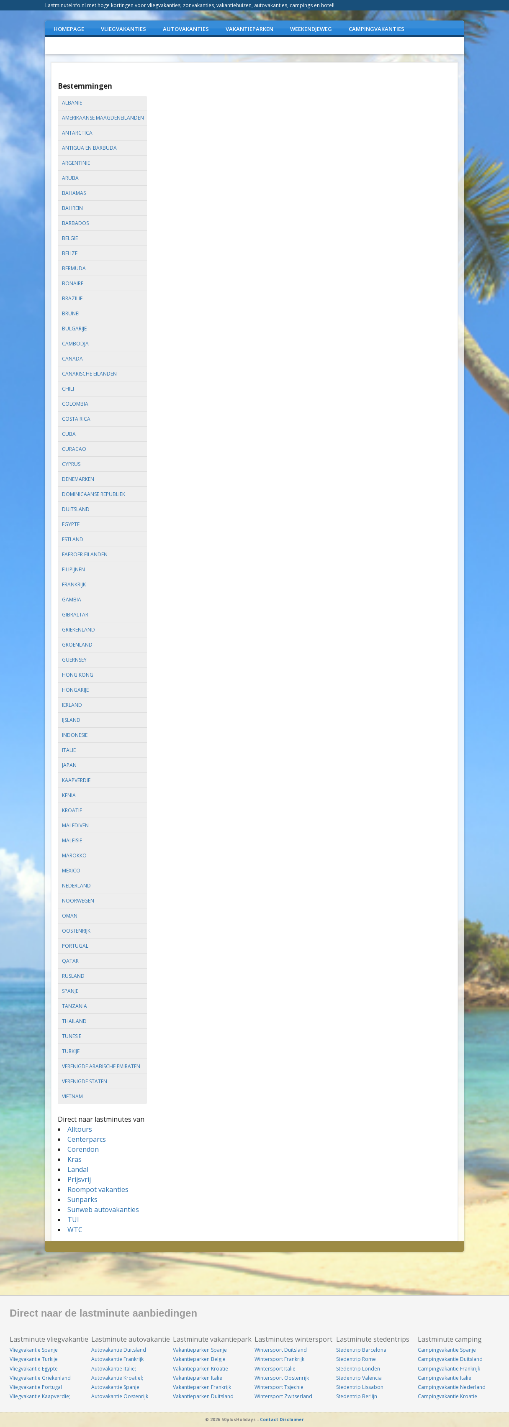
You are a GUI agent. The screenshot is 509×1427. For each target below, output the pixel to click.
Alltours (79, 1129)
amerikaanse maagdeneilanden (103, 117)
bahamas (74, 193)
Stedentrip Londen (358, 1368)
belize (69, 253)
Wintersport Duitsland (280, 1349)
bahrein (72, 208)
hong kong (77, 674)
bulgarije (74, 328)
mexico (71, 870)
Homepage (69, 29)
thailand (74, 1021)
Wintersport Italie (275, 1368)
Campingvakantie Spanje (447, 1349)
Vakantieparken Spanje (200, 1349)
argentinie (76, 162)
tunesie (71, 1036)
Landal (77, 1169)
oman (69, 915)
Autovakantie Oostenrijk (119, 1396)
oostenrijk (76, 930)
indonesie (74, 735)
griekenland (78, 629)
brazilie (72, 298)
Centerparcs (86, 1139)
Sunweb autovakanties (103, 1209)
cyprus (71, 464)
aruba (70, 178)
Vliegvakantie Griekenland (40, 1377)
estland (72, 539)
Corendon (83, 1149)
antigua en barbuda (89, 147)
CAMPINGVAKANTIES (376, 29)
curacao (74, 449)
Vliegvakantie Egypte (34, 1368)
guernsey (74, 659)
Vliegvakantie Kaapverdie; (40, 1396)
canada (72, 358)
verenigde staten (84, 1081)
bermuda (74, 268)
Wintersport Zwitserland (283, 1396)
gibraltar (75, 614)
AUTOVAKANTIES (186, 29)
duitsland (76, 509)
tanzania (74, 1006)
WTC (74, 1229)
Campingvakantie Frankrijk (449, 1368)
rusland (73, 975)
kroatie (72, 810)
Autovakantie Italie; (113, 1368)
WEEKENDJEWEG (311, 29)
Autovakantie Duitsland (118, 1349)
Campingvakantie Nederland (452, 1387)
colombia (75, 403)
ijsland (71, 720)
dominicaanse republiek (93, 494)
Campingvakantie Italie (444, 1377)
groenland (77, 644)
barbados (75, 223)
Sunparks (82, 1199)
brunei (71, 313)
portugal (75, 945)
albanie (72, 102)
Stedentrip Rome (356, 1359)
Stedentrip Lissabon (359, 1387)
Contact (269, 1419)
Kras (74, 1159)
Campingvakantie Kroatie (447, 1396)
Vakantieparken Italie (197, 1377)
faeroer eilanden (85, 554)
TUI (73, 1219)
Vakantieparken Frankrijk (202, 1387)
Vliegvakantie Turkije (34, 1359)
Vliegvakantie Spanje (34, 1349)
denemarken (78, 479)
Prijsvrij (79, 1179)
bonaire (72, 283)
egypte (71, 524)
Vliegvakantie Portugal (36, 1387)
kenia (69, 795)
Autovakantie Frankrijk (117, 1359)
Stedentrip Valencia (359, 1377)
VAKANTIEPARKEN (249, 29)
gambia (71, 599)
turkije (71, 1051)
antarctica (77, 132)
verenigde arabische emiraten (101, 1066)
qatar (70, 960)
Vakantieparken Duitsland (203, 1396)
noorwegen (78, 900)
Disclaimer (292, 1419)
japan (69, 765)
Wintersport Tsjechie (278, 1387)
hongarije (75, 689)
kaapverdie (76, 780)
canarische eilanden (89, 373)
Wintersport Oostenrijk (281, 1377)
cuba (69, 433)
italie (69, 750)
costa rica (76, 418)
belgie (70, 238)
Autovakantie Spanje (115, 1387)
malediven (75, 825)
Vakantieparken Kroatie (200, 1368)
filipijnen (73, 569)
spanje (70, 991)
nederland (76, 885)
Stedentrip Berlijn (356, 1396)
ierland (72, 704)
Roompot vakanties (98, 1189)
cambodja (75, 343)
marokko (74, 855)
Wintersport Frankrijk (279, 1359)
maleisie (72, 840)
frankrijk (74, 584)
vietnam (72, 1096)
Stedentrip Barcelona (361, 1349)
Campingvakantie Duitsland (450, 1359)
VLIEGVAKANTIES (123, 29)
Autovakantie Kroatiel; (117, 1377)
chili (68, 388)
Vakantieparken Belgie (199, 1359)
